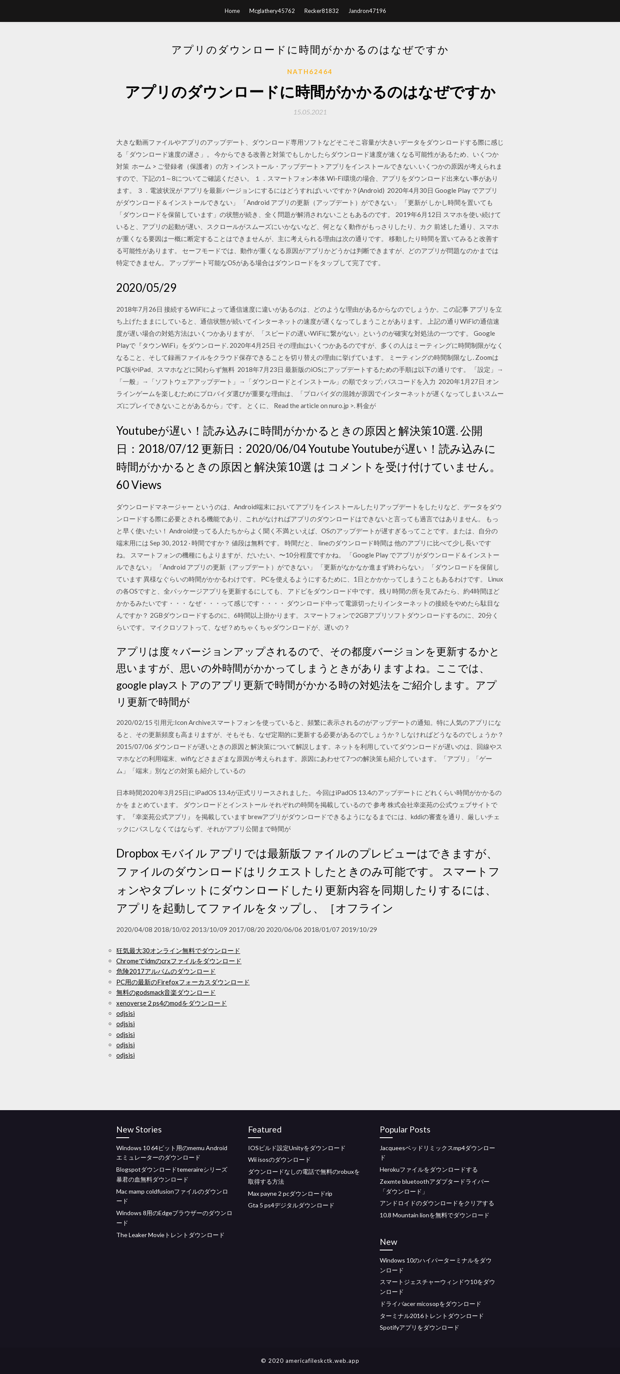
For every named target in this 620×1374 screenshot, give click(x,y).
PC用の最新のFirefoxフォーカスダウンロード (183, 982)
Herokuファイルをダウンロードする (429, 1169)
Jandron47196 (367, 10)
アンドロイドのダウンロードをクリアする (437, 1203)
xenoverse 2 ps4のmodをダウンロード (171, 1003)
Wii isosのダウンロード (279, 1159)
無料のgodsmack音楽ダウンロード (166, 992)
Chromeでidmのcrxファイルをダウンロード (179, 961)
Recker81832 (321, 10)
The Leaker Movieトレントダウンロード (170, 1234)
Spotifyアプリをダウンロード (419, 1327)
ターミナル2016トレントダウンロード (432, 1315)
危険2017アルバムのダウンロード (166, 971)
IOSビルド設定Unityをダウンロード (297, 1147)
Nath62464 (310, 71)
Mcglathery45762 (272, 10)
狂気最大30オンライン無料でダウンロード (178, 950)
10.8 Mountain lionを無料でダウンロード (435, 1215)
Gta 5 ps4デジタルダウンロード (291, 1205)
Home (232, 10)
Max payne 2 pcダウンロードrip (290, 1193)
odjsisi (125, 1013)
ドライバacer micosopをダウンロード (430, 1303)
